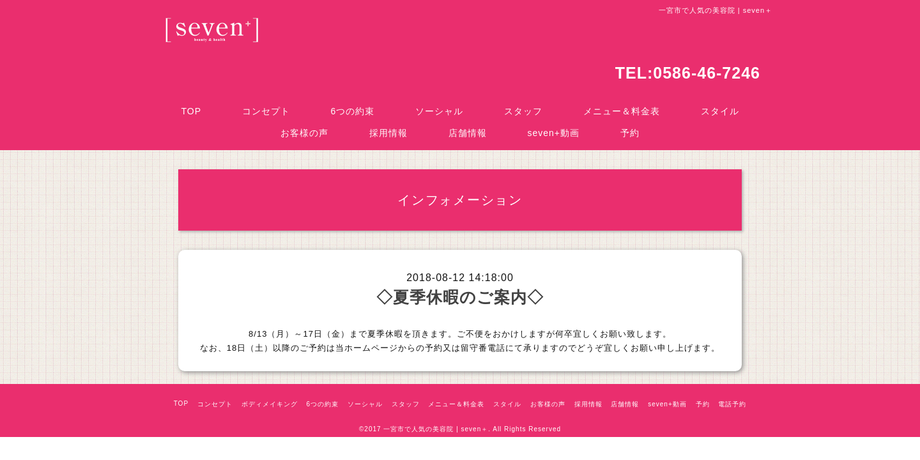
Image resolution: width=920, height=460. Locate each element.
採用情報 (388, 132)
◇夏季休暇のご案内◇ (460, 297)
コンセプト (266, 111)
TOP (191, 111)
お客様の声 (304, 132)
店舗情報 (467, 132)
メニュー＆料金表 (621, 111)
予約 (630, 132)
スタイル (720, 111)
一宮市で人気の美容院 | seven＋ (435, 429)
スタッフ (523, 111)
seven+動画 (554, 132)
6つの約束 (353, 111)
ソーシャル (439, 111)
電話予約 (732, 404)
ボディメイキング (269, 404)
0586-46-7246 (706, 73)
